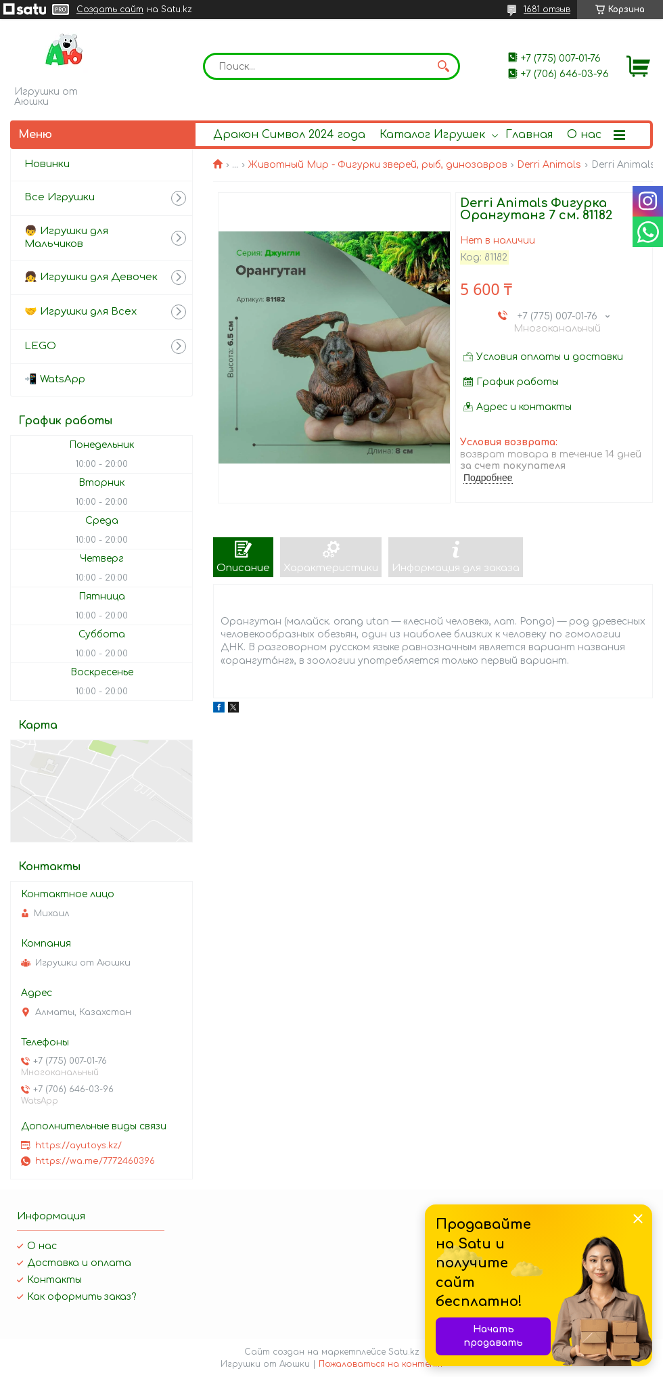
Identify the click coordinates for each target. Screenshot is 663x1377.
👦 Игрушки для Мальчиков (66, 237)
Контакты (54, 1280)
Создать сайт (109, 9)
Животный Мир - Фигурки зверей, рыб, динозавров (377, 165)
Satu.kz (403, 1352)
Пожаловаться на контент (380, 1364)
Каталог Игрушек (432, 135)
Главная (529, 135)
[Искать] (443, 66)
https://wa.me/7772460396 (95, 1161)
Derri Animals (549, 165)
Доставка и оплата (79, 1263)
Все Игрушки (59, 197)
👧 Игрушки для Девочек (91, 277)
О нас (584, 135)
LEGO (40, 346)
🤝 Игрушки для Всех (80, 311)
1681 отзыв (547, 9)
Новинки (47, 164)
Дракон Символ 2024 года (289, 135)
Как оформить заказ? (81, 1297)
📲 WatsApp (54, 379)
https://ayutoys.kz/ (78, 1145)
